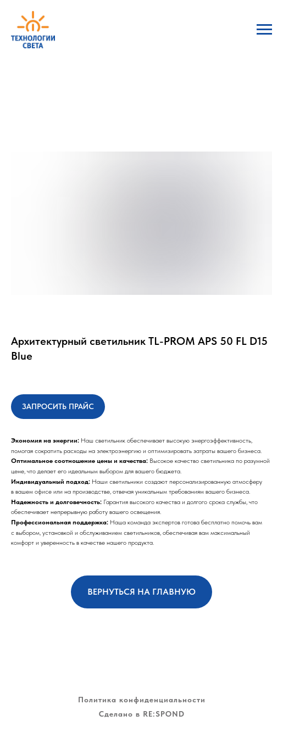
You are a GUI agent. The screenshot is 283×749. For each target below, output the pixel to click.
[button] (58, 406)
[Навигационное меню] (264, 29)
